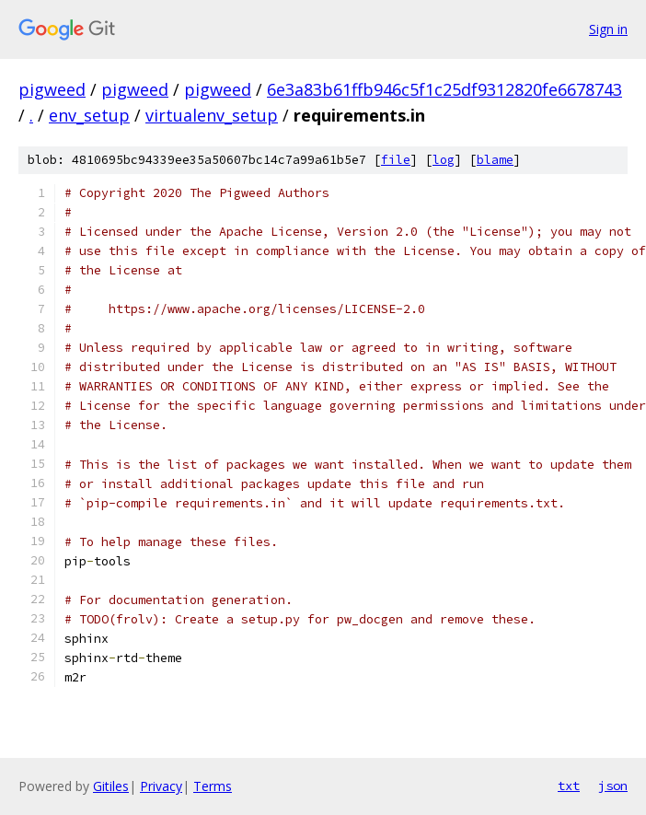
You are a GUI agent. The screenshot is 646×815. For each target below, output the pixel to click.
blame (495, 160)
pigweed (52, 89)
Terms (212, 786)
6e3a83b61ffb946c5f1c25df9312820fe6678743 (444, 89)
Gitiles (111, 786)
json (613, 785)
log (444, 160)
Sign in (608, 29)
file (395, 160)
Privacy (161, 786)
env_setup (89, 115)
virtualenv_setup (211, 115)
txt (569, 785)
